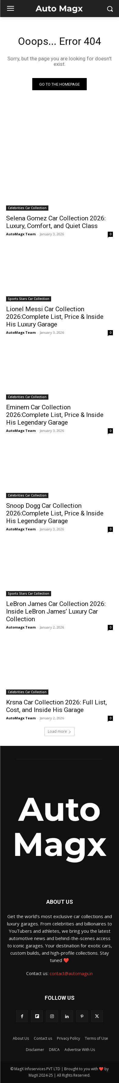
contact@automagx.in (71, 973)
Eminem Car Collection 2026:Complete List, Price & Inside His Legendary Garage (54, 415)
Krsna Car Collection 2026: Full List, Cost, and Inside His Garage (56, 706)
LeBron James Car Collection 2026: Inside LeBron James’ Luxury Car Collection (56, 611)
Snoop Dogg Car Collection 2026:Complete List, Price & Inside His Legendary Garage (54, 513)
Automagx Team (21, 627)
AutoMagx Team (21, 234)
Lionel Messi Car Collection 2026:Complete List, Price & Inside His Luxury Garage (54, 316)
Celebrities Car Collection (27, 208)
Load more (59, 731)
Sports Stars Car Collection (28, 299)
